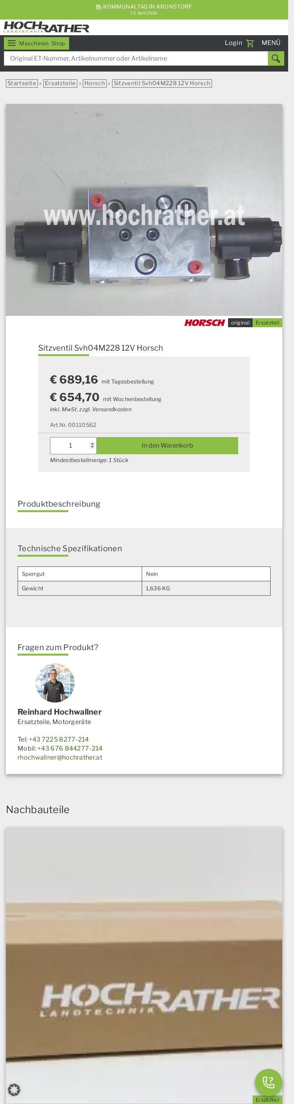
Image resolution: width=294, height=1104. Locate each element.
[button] (14, 1090)
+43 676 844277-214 (69, 748)
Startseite (21, 83)
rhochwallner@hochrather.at (60, 757)
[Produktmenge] (73, 445)
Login (233, 43)
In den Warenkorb (167, 445)
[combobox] (144, 58)
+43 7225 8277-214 (59, 739)
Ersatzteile (60, 83)
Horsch (94, 83)
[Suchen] (276, 58)
